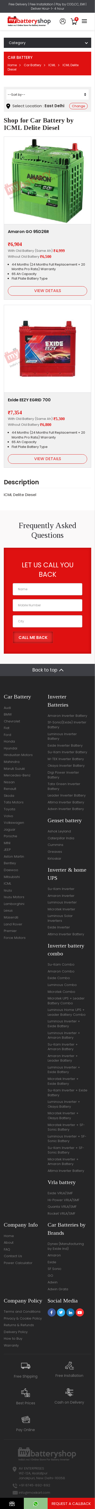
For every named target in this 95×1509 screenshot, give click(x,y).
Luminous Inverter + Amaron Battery (64, 1035)
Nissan (9, 782)
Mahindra (12, 761)
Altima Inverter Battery (66, 802)
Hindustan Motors (18, 754)
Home (12, 65)
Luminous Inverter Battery (62, 736)
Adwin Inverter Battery (66, 808)
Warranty (11, 1345)
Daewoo (11, 870)
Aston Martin (14, 856)
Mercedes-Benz (17, 775)
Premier (10, 930)
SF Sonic (54, 1268)
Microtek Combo (61, 991)
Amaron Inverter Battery (67, 715)
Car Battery (32, 65)
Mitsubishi (12, 876)
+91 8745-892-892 (34, 1485)
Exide (52, 1262)
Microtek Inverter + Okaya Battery (63, 1115)
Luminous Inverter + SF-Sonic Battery (67, 1139)
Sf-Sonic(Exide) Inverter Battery (67, 725)
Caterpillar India (61, 838)
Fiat (6, 727)
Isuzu (8, 890)
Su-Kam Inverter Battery (67, 752)
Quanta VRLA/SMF (62, 1206)
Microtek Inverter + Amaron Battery (63, 1162)
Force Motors (15, 937)
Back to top (44, 670)
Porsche (10, 836)
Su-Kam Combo (61, 964)
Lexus (8, 910)
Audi (7, 707)
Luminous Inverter (62, 902)
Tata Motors (14, 802)
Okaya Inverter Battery (66, 765)
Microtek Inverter (61, 909)
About (8, 1242)
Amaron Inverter (61, 895)
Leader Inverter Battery (67, 795)
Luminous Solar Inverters (60, 918)
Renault (10, 788)
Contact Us (13, 1256)
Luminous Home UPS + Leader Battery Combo (67, 1012)
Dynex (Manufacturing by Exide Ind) (66, 1246)
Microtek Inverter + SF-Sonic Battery (66, 1127)
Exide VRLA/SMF (60, 1193)
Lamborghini (14, 903)
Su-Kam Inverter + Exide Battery (67, 1093)
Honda (9, 741)
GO (50, 1275)
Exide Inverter (59, 927)
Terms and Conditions (22, 1311)
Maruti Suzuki (14, 768)
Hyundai (10, 748)
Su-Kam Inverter (61, 888)
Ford (7, 734)
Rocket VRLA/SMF (61, 1213)
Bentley (10, 863)
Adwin (53, 1282)
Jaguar (9, 829)
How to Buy (13, 1338)
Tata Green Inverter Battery (64, 786)
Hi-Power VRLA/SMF (63, 1200)
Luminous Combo (62, 984)
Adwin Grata (58, 1289)
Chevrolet (12, 721)
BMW (8, 714)
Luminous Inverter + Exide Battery (64, 1023)
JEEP (7, 849)
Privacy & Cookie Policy (23, 1318)
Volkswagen (14, 822)
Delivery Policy (16, 1331)
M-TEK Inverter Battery (66, 759)
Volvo (8, 816)
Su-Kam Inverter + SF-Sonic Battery (66, 1150)
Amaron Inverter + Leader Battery (63, 1058)
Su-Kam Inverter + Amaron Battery (63, 1047)
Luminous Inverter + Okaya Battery (64, 1104)
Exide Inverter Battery (65, 745)
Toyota (9, 809)
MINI (7, 843)
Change (78, 106)
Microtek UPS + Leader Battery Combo (66, 1001)
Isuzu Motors (14, 897)
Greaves (55, 851)
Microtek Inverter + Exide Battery (63, 1081)
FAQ (7, 1249)
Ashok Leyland (59, 831)
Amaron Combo (61, 971)
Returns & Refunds (19, 1325)
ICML (51, 65)
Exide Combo (59, 978)
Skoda (9, 795)
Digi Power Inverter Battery (63, 775)
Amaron (54, 1255)
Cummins (55, 844)
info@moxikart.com (34, 1492)
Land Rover (13, 924)
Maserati (11, 917)
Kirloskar (54, 858)
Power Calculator (18, 1262)
